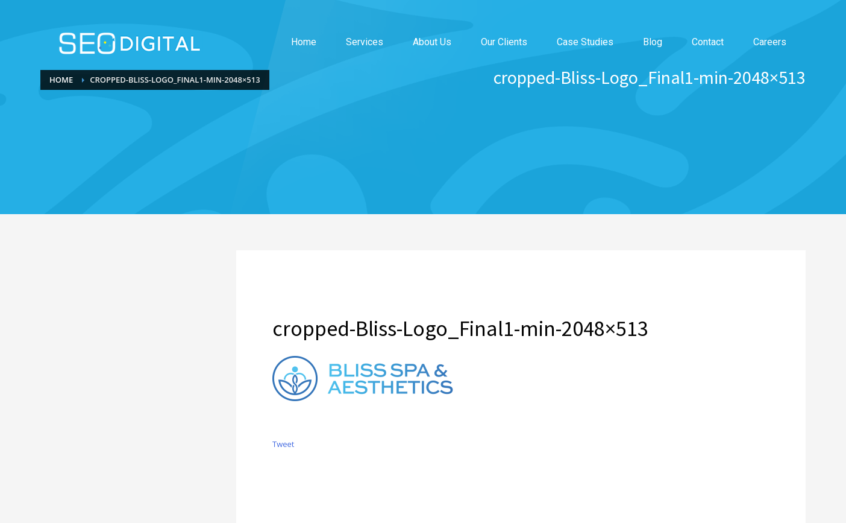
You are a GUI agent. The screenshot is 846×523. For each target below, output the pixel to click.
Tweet (283, 444)
